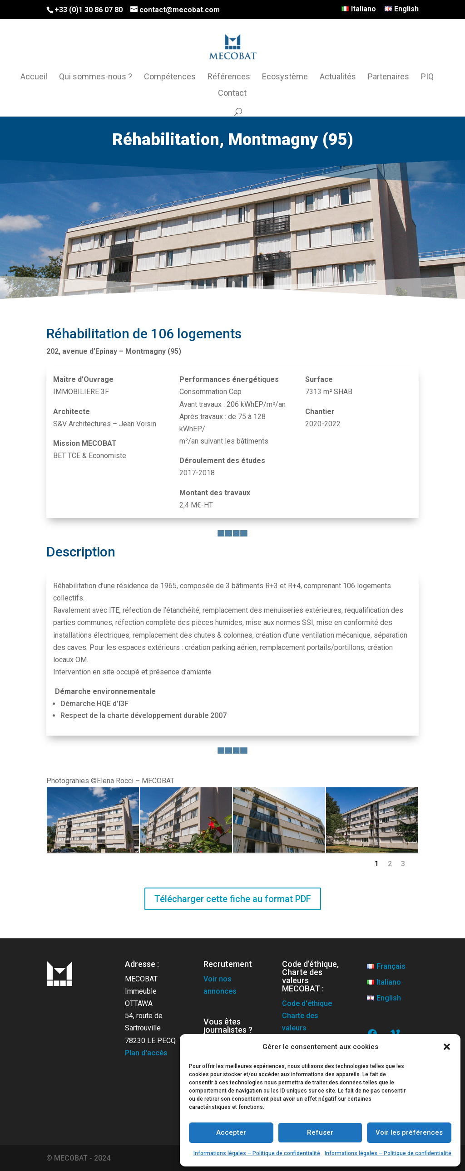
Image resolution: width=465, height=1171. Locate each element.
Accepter (231, 1132)
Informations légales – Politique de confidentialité (256, 1153)
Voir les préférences (409, 1132)
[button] (446, 1046)
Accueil (33, 77)
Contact (232, 94)
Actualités (338, 77)
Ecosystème (285, 77)
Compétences (170, 77)
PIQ (427, 77)
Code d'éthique (307, 1003)
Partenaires (388, 77)
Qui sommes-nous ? (95, 77)
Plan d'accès (146, 1053)
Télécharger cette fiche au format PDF (232, 898)
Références (229, 77)
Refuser (320, 1132)
